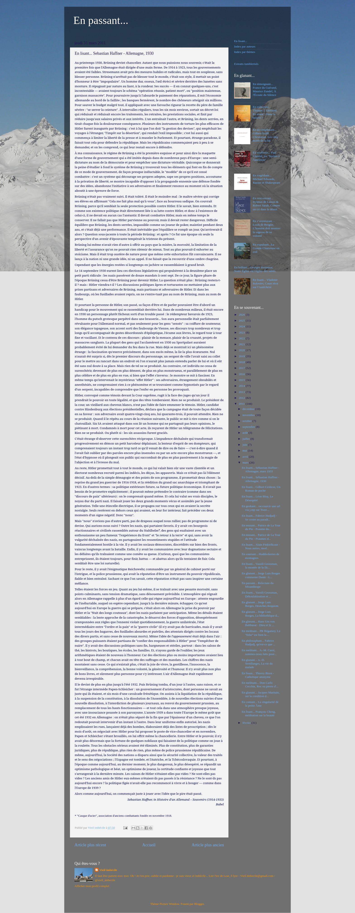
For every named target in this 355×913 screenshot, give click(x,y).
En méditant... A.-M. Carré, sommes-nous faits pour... (259, 651)
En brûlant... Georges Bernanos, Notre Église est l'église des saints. (255, 269)
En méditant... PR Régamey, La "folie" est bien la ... (261, 632)
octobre (247, 421)
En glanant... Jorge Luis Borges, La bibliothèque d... (260, 613)
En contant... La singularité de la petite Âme (260, 703)
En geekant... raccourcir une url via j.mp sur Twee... (261, 507)
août (245, 432)
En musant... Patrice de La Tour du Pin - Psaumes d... (261, 536)
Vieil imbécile (108, 870)
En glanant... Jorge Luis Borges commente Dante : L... (261, 575)
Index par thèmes (244, 52)
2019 (242, 356)
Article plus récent (90, 844)
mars (245, 462)
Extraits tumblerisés (246, 64)
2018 (242, 362)
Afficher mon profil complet (91, 886)
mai (245, 450)
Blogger (199, 904)
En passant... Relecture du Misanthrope (257, 584)
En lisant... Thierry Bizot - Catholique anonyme (258, 675)
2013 (242, 392)
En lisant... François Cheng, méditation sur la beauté (259, 713)
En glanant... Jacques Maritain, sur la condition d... (261, 694)
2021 (242, 344)
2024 (242, 326)
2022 (242, 338)
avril (245, 456)
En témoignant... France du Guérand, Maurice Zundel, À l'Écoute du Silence (265, 89)
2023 (242, 332)
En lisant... (240, 41)
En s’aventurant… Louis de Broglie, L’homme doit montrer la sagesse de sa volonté (266, 228)
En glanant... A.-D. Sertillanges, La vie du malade (257, 663)
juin (245, 444)
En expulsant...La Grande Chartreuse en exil (266, 248)
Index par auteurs (244, 46)
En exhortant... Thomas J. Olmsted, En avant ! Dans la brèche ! (265, 112)
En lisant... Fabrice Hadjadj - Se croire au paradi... (259, 517)
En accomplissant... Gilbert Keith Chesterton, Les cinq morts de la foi (265, 135)
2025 (242, 320)
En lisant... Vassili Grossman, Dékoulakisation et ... (260, 594)
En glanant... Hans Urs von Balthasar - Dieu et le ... (258, 623)
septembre (249, 426)
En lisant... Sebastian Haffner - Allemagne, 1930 (260, 479)
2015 (242, 380)
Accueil (149, 844)
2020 (242, 350)
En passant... (100, 20)
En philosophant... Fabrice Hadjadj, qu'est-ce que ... (258, 642)
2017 (242, 368)
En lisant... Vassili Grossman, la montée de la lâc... (260, 565)
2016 (242, 374)
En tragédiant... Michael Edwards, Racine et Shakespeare (266, 179)
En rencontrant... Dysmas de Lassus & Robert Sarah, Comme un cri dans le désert (266, 203)
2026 (242, 314)
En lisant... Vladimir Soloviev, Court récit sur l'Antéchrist (265, 283)
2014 (242, 386)
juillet (246, 438)
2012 (242, 398)
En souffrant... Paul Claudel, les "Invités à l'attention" (266, 156)
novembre (248, 415)
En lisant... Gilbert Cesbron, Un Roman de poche (261, 488)
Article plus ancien (208, 844)
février (246, 722)
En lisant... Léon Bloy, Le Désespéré (257, 498)
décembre (248, 409)
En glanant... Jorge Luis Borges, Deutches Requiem (260, 604)
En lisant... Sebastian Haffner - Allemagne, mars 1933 (260, 469)
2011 (242, 403)
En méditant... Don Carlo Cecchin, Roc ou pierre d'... (260, 684)
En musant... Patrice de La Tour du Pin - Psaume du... (261, 527)
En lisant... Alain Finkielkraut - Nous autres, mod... (261, 546)
